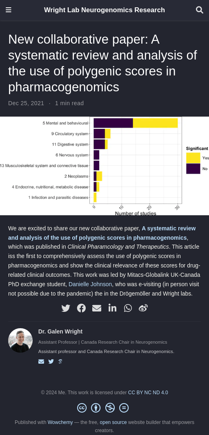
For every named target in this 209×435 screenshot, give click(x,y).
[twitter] (66, 308)
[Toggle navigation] (8, 10)
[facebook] (81, 308)
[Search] (199, 10)
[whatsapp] (128, 308)
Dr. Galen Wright (60, 331)
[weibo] (143, 308)
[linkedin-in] (112, 308)
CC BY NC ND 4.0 (148, 392)
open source (113, 422)
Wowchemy (60, 422)
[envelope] (97, 308)
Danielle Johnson (90, 284)
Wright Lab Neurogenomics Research (104, 10)
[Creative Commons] (104, 408)
